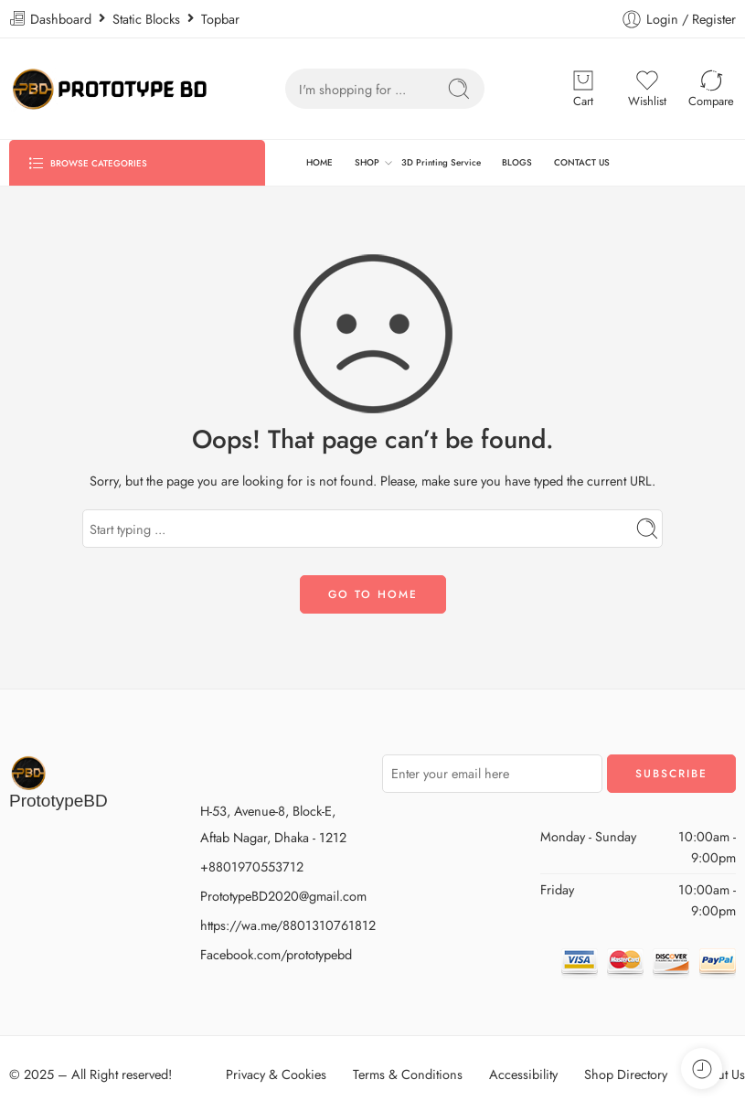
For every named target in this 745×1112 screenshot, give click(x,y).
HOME (319, 162)
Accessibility (523, 1074)
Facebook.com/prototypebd (276, 954)
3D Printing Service (441, 162)
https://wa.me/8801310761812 (288, 925)
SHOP (367, 163)
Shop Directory (625, 1074)
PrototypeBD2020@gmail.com (283, 895)
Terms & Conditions (408, 1074)
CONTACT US (582, 162)
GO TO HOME (373, 594)
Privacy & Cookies (276, 1074)
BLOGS (517, 162)
